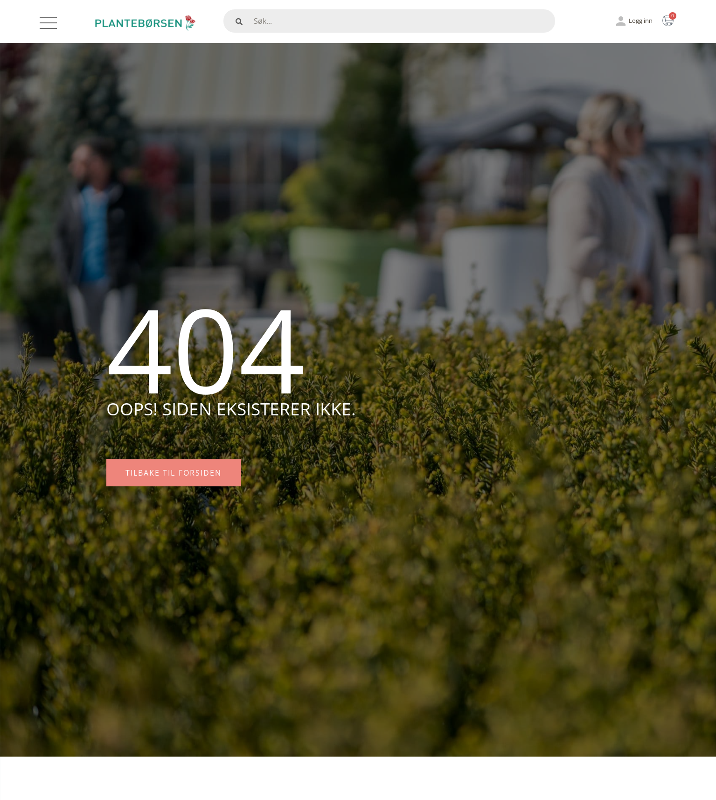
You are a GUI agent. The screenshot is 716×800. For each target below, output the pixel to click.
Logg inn (641, 20)
